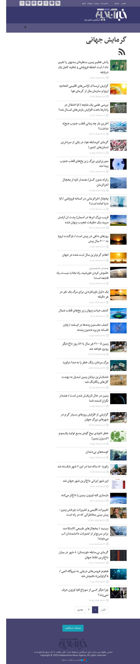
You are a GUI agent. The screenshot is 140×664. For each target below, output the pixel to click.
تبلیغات (86, 3)
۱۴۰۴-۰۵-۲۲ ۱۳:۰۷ (94, 563)
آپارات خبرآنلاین (31, 3)
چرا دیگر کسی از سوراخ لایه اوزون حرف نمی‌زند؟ (81, 592)
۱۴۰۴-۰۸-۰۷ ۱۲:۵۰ (94, 302)
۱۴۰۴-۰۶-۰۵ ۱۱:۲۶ (94, 472)
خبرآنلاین (102, 15)
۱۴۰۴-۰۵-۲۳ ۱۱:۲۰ (94, 544)
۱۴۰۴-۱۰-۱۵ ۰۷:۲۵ (94, 191)
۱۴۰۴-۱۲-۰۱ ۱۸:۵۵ (94, 153)
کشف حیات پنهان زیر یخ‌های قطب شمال (80, 310)
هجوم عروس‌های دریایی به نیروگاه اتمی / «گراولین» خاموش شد (80, 574)
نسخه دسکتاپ (70, 628)
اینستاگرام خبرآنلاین (43, 3)
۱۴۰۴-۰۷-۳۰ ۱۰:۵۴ (94, 336)
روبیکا (19, 3)
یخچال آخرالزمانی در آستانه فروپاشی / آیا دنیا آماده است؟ (80, 201)
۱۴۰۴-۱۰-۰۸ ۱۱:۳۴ (94, 209)
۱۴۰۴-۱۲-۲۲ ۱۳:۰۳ (94, 134)
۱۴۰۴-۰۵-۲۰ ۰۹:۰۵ (94, 600)
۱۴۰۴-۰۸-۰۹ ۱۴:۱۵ (94, 284)
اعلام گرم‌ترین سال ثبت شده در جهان (82, 255)
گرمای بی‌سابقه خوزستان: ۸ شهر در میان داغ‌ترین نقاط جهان (80, 555)
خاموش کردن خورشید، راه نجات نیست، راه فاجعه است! (79, 276)
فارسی (120, 3)
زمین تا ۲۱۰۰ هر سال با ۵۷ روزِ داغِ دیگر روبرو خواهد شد (82, 346)
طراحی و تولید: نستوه (72, 660)
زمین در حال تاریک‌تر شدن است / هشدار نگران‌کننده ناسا (80, 398)
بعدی (77, 610)
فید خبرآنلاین (55, 3)
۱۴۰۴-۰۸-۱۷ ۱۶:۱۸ (94, 261)
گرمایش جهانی (103, 40)
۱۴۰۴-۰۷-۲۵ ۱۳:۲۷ (93, 354)
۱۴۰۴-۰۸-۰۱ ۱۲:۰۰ (94, 316)
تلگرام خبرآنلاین (49, 3)
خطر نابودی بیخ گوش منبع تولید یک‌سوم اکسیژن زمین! (80, 436)
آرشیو (81, 3)
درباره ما (93, 3)
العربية (114, 3)
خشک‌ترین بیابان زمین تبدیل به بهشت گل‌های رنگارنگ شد (81, 380)
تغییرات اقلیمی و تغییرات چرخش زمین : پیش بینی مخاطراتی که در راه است (80, 512)
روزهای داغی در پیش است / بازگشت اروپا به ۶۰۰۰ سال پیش (80, 239)
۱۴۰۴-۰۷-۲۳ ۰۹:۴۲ (93, 368)
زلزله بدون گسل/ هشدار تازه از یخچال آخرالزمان (82, 182)
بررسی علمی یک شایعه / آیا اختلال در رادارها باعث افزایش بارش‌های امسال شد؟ (80, 107)
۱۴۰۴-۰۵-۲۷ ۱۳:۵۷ (93, 520)
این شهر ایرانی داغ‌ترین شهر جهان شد (82, 481)
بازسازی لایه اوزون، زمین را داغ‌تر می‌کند (81, 495)
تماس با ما (101, 3)
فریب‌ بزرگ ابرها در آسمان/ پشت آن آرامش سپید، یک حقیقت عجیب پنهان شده (80, 220)
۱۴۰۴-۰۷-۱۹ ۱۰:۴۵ (94, 406)
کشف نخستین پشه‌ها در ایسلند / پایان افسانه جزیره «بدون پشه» (82, 327)
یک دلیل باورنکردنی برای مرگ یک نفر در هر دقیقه (80, 294)
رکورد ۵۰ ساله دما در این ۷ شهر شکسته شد (79, 466)
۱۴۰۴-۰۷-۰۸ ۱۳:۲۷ (93, 425)
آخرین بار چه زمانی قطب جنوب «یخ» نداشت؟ (82, 126)
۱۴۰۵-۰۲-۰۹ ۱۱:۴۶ (94, 97)
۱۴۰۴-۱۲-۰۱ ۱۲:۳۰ (94, 172)
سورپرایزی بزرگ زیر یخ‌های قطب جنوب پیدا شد (81, 164)
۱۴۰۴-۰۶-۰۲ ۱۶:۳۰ (94, 501)
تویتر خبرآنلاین (37, 3)
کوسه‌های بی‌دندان (94, 452)
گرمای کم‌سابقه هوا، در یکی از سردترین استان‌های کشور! (81, 145)
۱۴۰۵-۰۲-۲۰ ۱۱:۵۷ (94, 78)
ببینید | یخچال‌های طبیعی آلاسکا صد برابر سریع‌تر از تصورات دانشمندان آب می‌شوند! (81, 533)
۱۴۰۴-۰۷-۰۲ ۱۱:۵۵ (94, 444)
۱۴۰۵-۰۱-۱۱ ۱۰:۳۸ (94, 115)
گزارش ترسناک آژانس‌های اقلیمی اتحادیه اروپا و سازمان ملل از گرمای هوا (80, 89)
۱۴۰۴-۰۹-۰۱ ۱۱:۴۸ (94, 247)
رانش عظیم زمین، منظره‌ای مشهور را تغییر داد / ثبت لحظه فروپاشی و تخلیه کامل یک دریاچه (80, 67)
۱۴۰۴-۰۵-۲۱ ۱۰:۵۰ (94, 582)
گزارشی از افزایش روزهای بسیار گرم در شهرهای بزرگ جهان (81, 417)
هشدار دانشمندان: (95, 268)
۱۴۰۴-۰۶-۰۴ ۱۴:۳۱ (94, 487)
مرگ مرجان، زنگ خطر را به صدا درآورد (82, 362)
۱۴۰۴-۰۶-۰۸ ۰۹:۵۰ (94, 458)
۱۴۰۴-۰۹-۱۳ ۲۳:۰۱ (94, 228)
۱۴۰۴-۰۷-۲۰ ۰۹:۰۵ (94, 388)
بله (25, 3)
